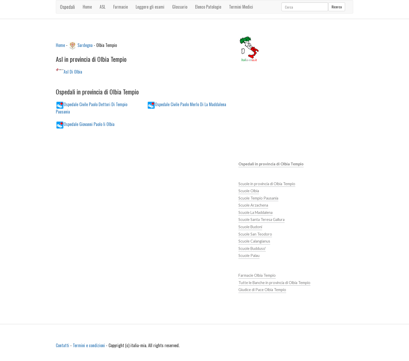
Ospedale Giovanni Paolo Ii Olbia (89, 124)
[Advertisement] (143, 176)
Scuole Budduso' (252, 248)
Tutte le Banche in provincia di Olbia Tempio (274, 282)
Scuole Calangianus (254, 241)
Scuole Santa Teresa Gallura (261, 219)
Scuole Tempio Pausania (258, 198)
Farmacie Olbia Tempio (257, 275)
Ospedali (67, 6)
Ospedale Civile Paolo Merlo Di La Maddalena (190, 104)
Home (87, 7)
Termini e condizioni (89, 345)
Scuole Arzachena (253, 205)
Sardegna (85, 45)
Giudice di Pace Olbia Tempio (262, 289)
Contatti (62, 345)
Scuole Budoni (250, 227)
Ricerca (337, 6)
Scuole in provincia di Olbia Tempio (266, 184)
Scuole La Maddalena (255, 212)
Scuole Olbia (248, 191)
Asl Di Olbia (73, 72)
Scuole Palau (249, 255)
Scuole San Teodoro (255, 234)
